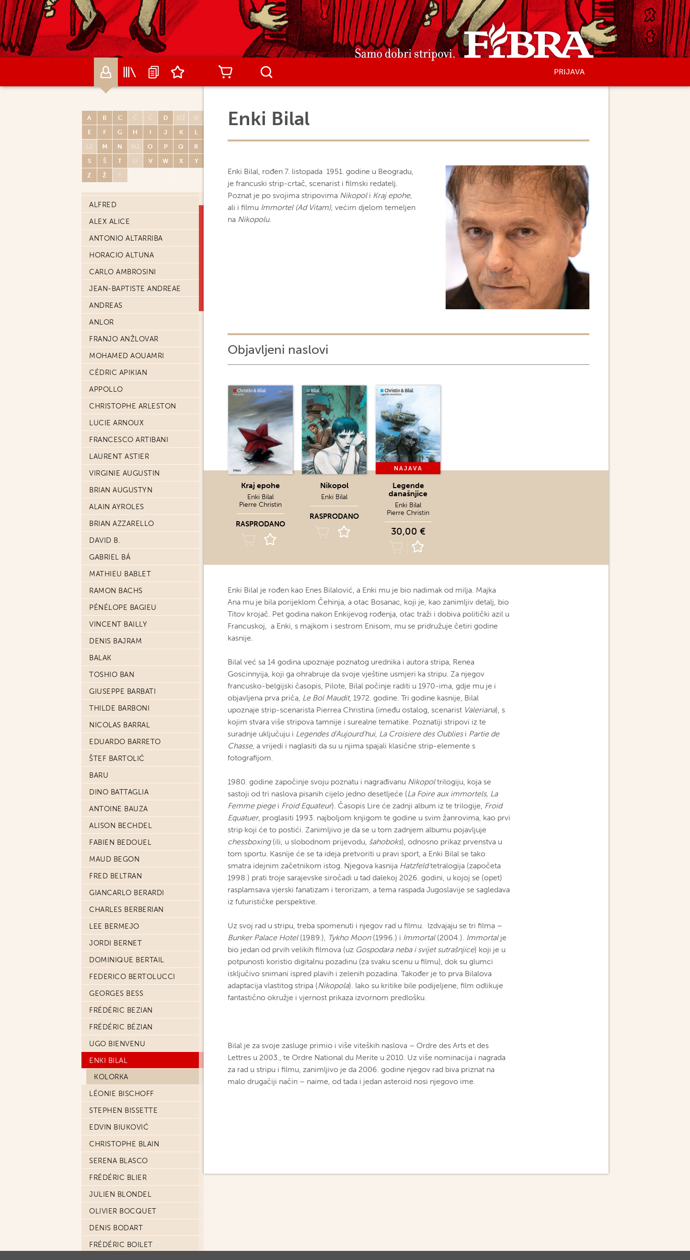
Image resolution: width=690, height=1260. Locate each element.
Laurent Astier (119, 456)
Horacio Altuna (121, 255)
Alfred (102, 204)
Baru (98, 775)
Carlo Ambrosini (122, 272)
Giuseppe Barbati (122, 691)
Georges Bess (116, 993)
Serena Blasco (118, 1160)
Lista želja (178, 72)
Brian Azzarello (121, 523)
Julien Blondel (120, 1194)
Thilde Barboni (119, 708)
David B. (104, 540)
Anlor (101, 322)
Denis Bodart (116, 1228)
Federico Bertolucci (132, 976)
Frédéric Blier (118, 1177)
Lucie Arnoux (116, 423)
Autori (106, 72)
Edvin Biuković (119, 1127)
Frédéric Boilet (121, 1244)
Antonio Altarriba (126, 238)
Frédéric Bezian (121, 1010)
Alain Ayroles (116, 506)
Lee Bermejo (114, 926)
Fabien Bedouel (120, 842)
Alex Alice (109, 221)
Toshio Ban (111, 674)
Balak (100, 657)
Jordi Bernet (115, 943)
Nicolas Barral (119, 725)
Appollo (106, 389)
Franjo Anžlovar (124, 339)
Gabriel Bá (109, 557)
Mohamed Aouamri (126, 355)
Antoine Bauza (118, 809)
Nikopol (334, 485)
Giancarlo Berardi (126, 892)
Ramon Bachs (116, 590)
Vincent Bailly (118, 624)
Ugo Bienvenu (117, 1043)
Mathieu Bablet (120, 574)
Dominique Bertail (126, 960)
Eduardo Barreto (125, 741)
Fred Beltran (115, 876)
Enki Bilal (108, 1060)
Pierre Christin (260, 505)
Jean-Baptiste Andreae (135, 288)
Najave (154, 72)
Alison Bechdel (120, 825)
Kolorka (111, 1077)
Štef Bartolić (117, 758)
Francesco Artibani (128, 439)
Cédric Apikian (118, 372)
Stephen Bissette (123, 1110)
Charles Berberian (126, 909)
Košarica (225, 72)
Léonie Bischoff (121, 1093)
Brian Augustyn (120, 490)
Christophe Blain (124, 1144)
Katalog (130, 72)
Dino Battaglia (119, 792)
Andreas (106, 305)
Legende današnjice (408, 489)
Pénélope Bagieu (123, 607)
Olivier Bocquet (123, 1211)
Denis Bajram (115, 641)
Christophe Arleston (132, 406)
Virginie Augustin (124, 473)
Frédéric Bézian (121, 1027)
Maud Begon (114, 859)
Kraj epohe (260, 485)
